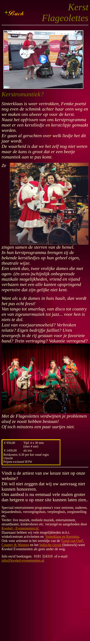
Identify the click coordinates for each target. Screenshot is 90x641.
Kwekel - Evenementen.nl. (20, 528)
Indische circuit (50, 545)
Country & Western (15, 545)
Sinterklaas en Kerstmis (62, 537)
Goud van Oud (72, 541)
